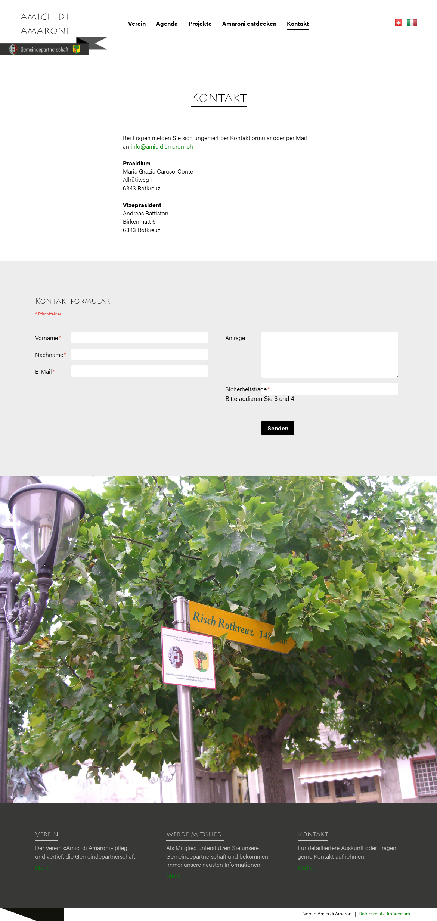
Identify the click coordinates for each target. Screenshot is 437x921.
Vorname (48, 338)
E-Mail (45, 371)
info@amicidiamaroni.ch (162, 146)
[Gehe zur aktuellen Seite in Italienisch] (410, 23)
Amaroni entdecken (249, 23)
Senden (277, 428)
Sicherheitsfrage (247, 389)
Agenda (167, 23)
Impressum (398, 913)
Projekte (200, 23)
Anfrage (235, 338)
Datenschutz (372, 913)
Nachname (50, 355)
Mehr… (44, 867)
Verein (137, 23)
